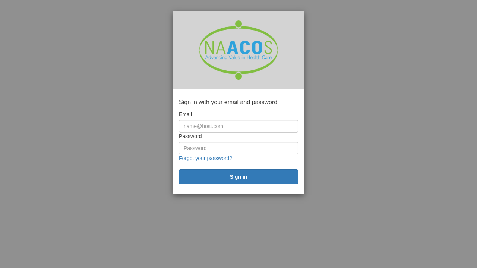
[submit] (238, 176)
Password (190, 136)
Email (185, 114)
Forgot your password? (205, 158)
